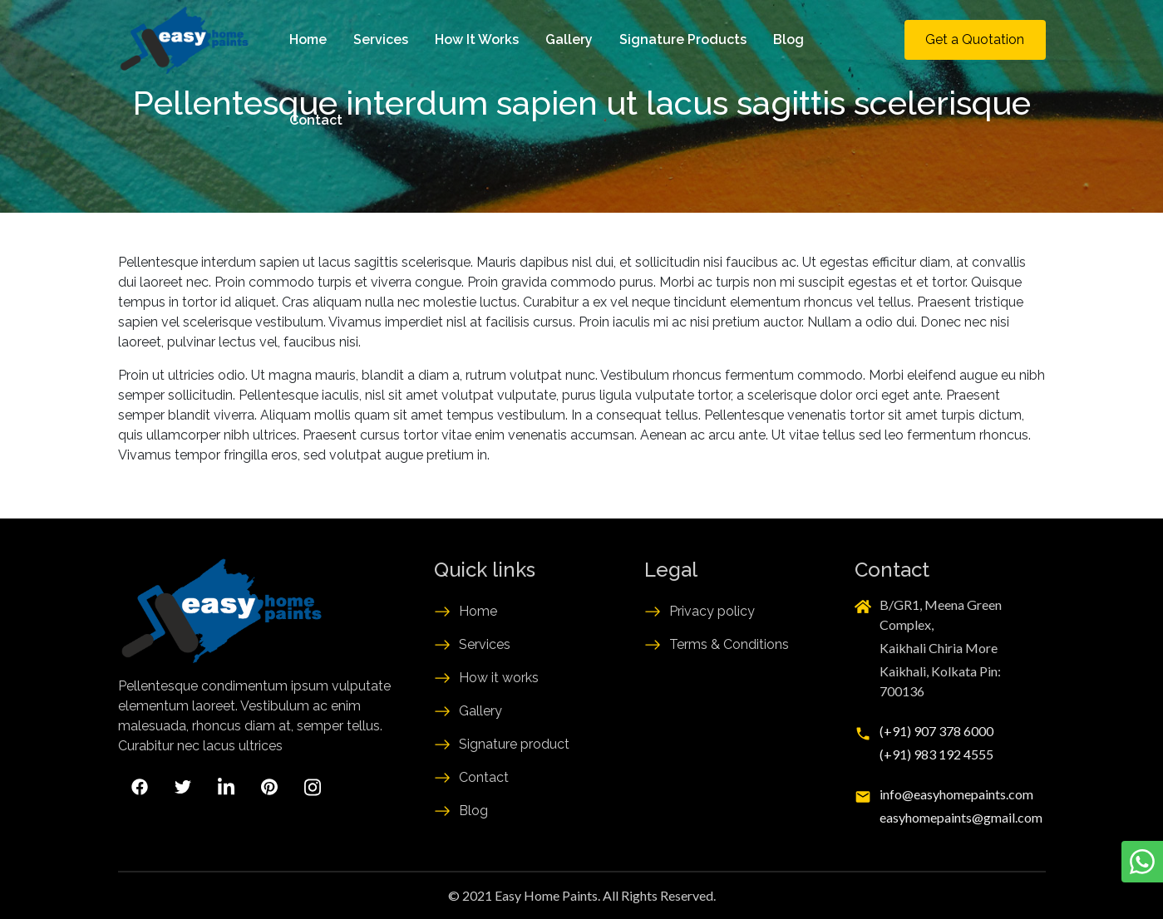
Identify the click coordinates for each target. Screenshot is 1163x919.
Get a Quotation (974, 39)
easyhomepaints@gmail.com (961, 817)
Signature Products (683, 39)
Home (308, 39)
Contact (315, 120)
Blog (788, 39)
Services (380, 39)
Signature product (514, 744)
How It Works (477, 39)
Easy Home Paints (546, 895)
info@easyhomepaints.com (956, 794)
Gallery (569, 39)
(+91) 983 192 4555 (936, 754)
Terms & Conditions (729, 644)
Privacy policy (712, 611)
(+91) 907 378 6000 (936, 731)
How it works (499, 678)
